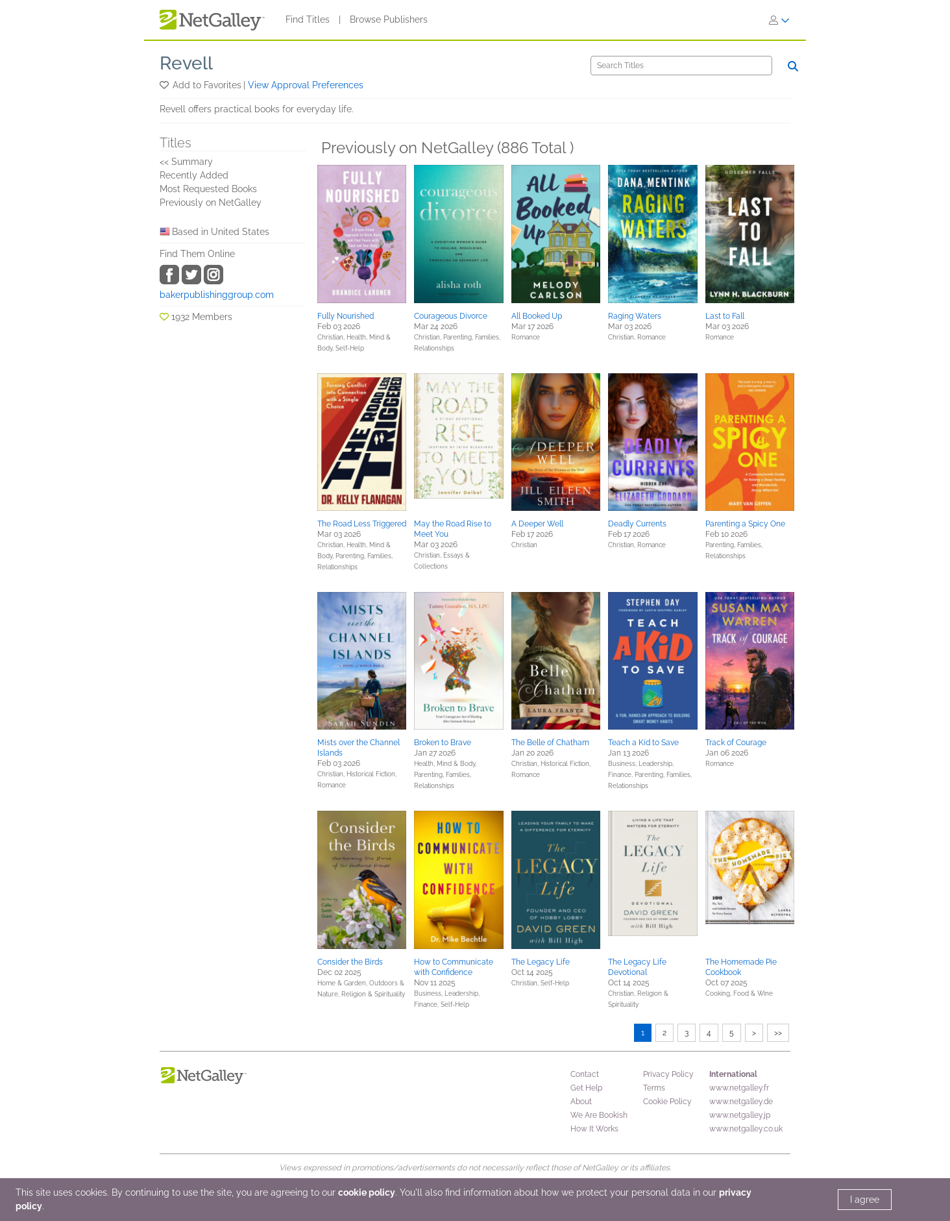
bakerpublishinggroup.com (217, 295)
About (581, 1101)
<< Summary (186, 161)
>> (778, 1032)
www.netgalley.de (741, 1101)
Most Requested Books (208, 189)
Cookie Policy (667, 1101)
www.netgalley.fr (739, 1087)
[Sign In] (779, 20)
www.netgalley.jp (739, 1115)
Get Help (586, 1087)
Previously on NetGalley (211, 202)
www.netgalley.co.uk (746, 1128)
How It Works (594, 1128)
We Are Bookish (598, 1115)
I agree (864, 1199)
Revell (186, 63)
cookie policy (366, 1192)
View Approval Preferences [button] (305, 85)
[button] (165, 85)
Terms (654, 1087)
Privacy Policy (668, 1074)
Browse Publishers (389, 19)
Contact (584, 1074)
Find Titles (308, 19)
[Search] (681, 65)
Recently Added (194, 175)
